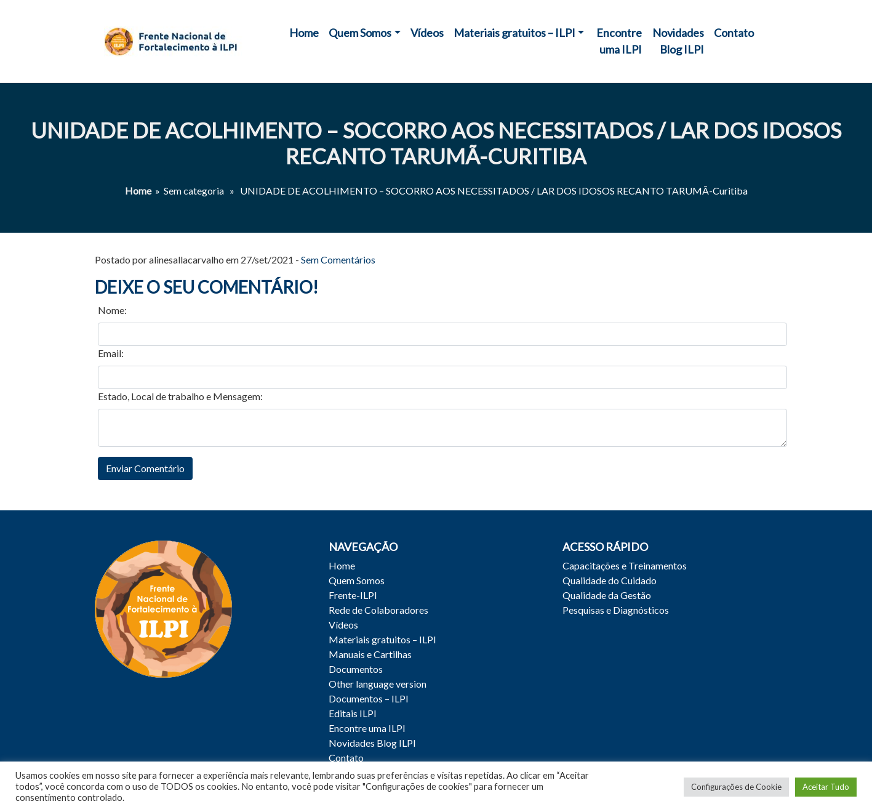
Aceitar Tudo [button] (825, 787)
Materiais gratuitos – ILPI (514, 32)
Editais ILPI (353, 713)
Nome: (112, 310)
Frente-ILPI (353, 595)
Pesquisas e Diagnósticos (615, 610)
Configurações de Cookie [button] (736, 787)
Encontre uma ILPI (619, 41)
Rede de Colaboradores (378, 610)
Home (304, 32)
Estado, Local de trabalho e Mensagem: (180, 396)
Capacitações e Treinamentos (624, 565)
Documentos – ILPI (369, 698)
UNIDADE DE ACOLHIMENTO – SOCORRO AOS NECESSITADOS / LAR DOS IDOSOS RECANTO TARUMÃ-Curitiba (436, 143)
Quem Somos (360, 32)
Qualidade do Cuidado (609, 580)
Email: (111, 353)
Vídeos (427, 32)
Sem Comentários (338, 259)
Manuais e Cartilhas (370, 654)
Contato (734, 32)
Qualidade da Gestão (606, 595)
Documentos (356, 669)
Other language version (377, 683)
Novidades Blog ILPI (678, 41)
